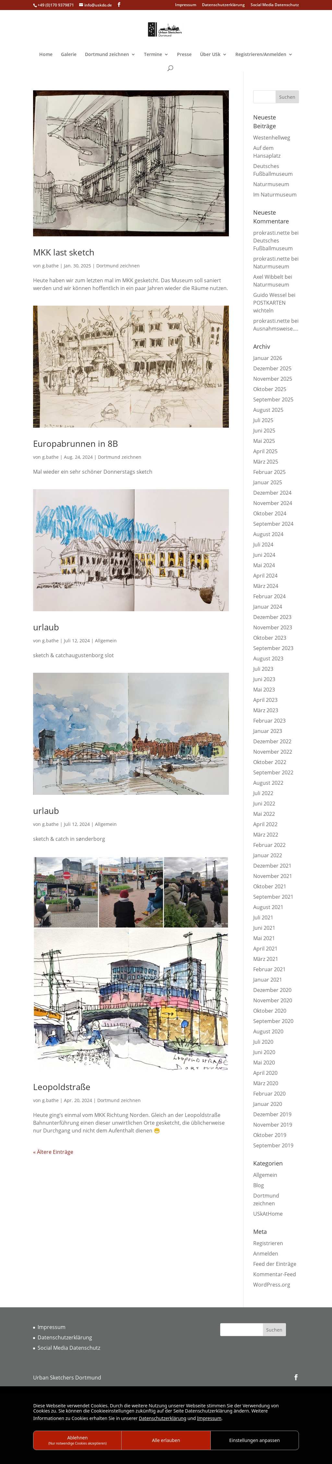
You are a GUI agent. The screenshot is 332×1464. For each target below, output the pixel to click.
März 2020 (265, 1083)
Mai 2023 (264, 689)
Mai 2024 (264, 565)
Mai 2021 (264, 938)
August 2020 (268, 1031)
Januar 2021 (267, 979)
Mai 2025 (264, 441)
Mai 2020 (264, 1062)
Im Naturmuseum (275, 194)
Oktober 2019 (269, 1135)
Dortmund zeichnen (107, 54)
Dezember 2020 (272, 990)
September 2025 (273, 399)
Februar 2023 (269, 720)
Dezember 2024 (272, 492)
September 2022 (273, 772)
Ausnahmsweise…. (275, 328)
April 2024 (265, 575)
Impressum (185, 5)
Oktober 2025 (269, 389)
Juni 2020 (264, 1052)
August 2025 (268, 409)
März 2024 (265, 586)
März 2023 (265, 710)
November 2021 (272, 876)
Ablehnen (77, 1440)
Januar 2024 (267, 606)
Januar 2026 (267, 358)
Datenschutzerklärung (223, 5)
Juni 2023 (264, 679)
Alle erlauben (166, 1440)
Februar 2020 (269, 1093)
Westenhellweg (271, 137)
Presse (184, 54)
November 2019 (272, 1124)
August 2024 (268, 534)
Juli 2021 (263, 917)
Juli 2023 (263, 668)
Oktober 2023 (269, 637)
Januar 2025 (267, 482)
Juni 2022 (264, 803)
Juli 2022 (263, 793)
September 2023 (273, 648)
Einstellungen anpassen (254, 1440)
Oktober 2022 (269, 762)
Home (46, 54)
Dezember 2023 (272, 617)
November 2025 (272, 378)
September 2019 (273, 1145)
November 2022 (272, 751)
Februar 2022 (269, 845)
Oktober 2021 (269, 886)
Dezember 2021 (272, 865)
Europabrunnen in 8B (75, 443)
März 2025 (265, 461)
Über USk (210, 54)
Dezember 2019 (272, 1114)
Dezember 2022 (272, 741)
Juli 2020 (263, 1041)
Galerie (69, 54)
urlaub (46, 627)
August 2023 (268, 658)
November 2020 (272, 1000)
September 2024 (273, 523)
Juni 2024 (264, 554)
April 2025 (265, 451)
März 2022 (265, 834)
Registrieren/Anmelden (260, 54)
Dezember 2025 (272, 368)
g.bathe (50, 266)
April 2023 (265, 700)
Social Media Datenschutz (275, 5)
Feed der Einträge (274, 1263)
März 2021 (265, 959)
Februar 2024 (269, 596)
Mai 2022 (264, 813)
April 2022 (265, 824)
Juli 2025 (263, 420)
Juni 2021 (264, 927)
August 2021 (268, 907)
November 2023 (272, 627)
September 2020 (273, 1021)
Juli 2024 (263, 544)
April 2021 (265, 948)
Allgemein (106, 640)
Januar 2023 (267, 731)
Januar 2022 (267, 855)
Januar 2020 (267, 1104)
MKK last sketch (63, 252)
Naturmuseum (271, 184)
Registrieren (268, 1243)
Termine (153, 54)
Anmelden (265, 1253)
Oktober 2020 (269, 1010)
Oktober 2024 (269, 513)
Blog (258, 1185)
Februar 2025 (269, 472)
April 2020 (265, 1072)
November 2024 (272, 503)
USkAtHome (268, 1213)
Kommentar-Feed (274, 1274)
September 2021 (273, 896)
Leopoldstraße (61, 1087)
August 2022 (268, 782)
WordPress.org (271, 1284)
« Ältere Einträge (53, 1151)
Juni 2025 (264, 430)
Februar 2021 (269, 969)
